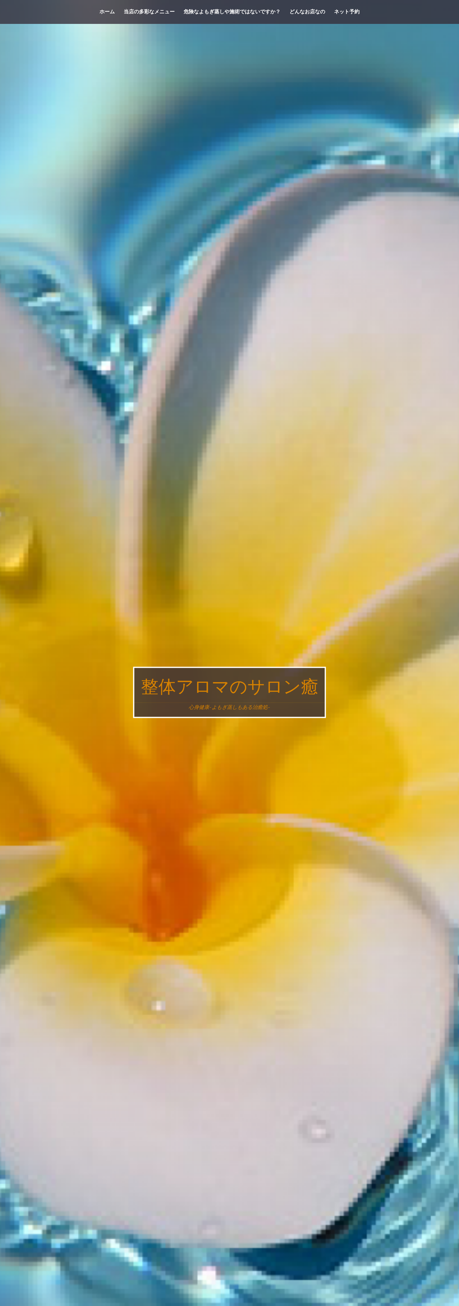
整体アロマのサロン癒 (229, 687)
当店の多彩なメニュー (149, 12)
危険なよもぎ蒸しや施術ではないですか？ (232, 12)
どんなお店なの (307, 12)
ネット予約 (347, 12)
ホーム (107, 12)
